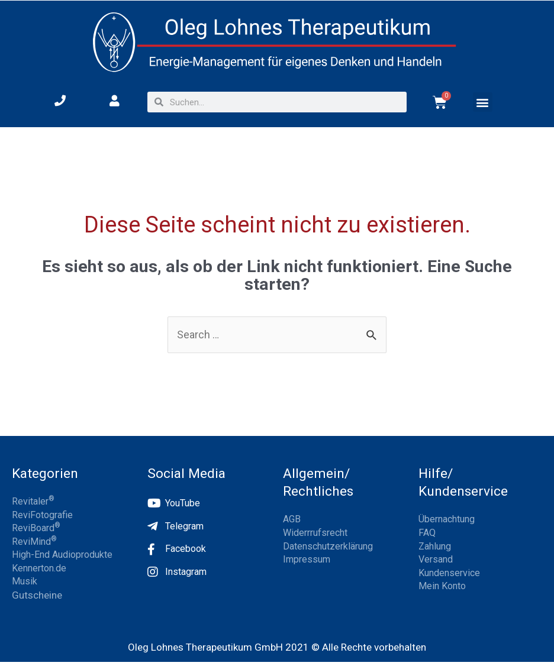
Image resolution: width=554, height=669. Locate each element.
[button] (482, 102)
